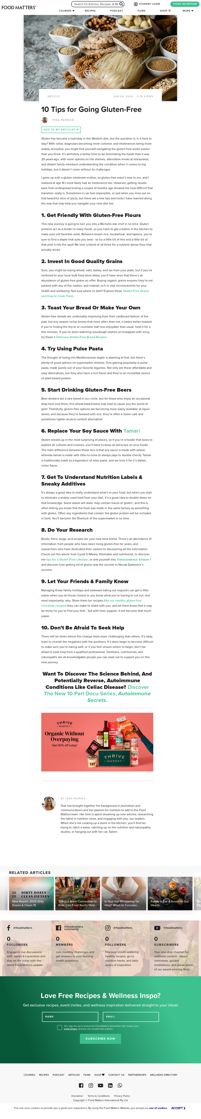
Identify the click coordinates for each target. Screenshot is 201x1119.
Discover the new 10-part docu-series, (97, 693)
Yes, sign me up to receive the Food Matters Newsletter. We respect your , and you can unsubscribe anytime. (101, 1027)
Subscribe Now (100, 1039)
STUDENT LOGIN (146, 4)
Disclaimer (77, 1096)
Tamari (131, 431)
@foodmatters (22, 928)
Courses (65, 10)
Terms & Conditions (99, 1096)
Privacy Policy (122, 1096)
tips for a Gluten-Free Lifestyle (67, 559)
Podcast (116, 10)
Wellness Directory (164, 1074)
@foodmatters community (73, 928)
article (54, 96)
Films (141, 10)
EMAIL (110, 1016)
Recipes (90, 10)
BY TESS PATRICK (73, 798)
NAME (49, 1016)
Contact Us (116, 1074)
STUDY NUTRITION (185, 4)
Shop (165, 10)
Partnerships (137, 1074)
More (186, 10)
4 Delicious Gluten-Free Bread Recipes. (80, 337)
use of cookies (158, 1108)
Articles (74, 1074)
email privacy (70, 1029)
